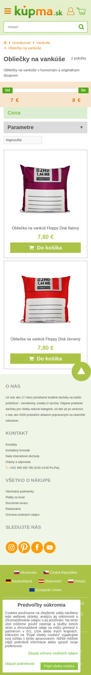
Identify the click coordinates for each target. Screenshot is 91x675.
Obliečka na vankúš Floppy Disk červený (45, 339)
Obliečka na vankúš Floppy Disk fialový (45, 228)
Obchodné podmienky (20, 491)
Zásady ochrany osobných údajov (53, 653)
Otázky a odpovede (18, 462)
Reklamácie (13, 509)
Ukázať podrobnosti (19, 664)
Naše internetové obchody (22, 456)
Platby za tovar (15, 497)
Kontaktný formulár (18, 450)
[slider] (7, 90)
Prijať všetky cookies (59, 666)
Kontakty (11, 444)
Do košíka (45, 248)
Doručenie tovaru (17, 503)
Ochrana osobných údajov (22, 514)
